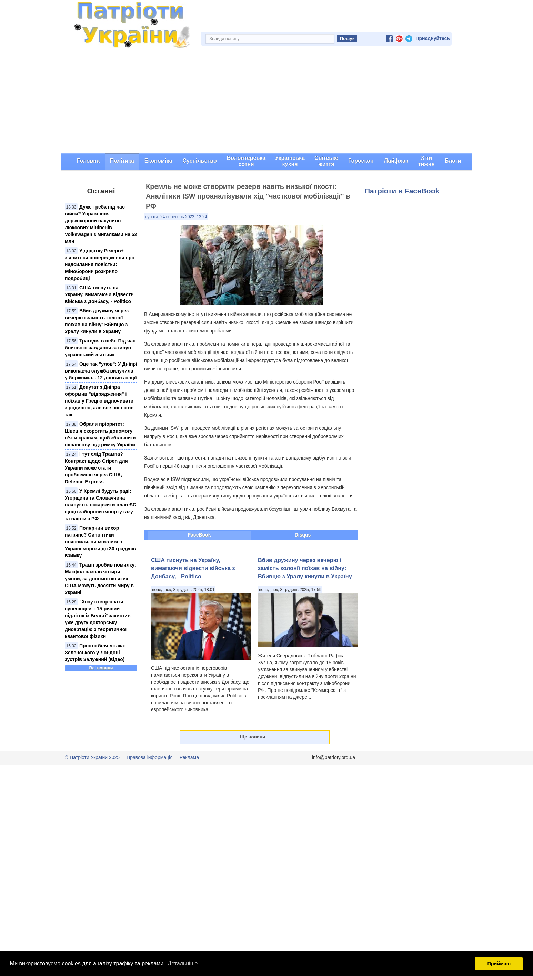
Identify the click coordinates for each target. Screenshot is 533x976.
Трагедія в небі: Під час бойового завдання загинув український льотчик (100, 347)
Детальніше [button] (183, 963)
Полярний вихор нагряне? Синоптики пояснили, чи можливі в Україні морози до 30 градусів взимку (100, 541)
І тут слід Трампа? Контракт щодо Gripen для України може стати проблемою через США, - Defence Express (96, 467)
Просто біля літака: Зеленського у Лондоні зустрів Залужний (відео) (95, 652)
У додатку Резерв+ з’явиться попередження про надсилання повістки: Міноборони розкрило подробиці (99, 264)
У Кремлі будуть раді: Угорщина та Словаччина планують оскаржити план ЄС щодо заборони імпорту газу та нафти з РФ (100, 504)
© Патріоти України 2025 (92, 757)
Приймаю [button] (499, 963)
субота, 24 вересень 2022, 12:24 (176, 216)
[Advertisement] (266, 101)
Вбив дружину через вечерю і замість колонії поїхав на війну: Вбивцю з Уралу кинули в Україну (305, 568)
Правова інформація (150, 757)
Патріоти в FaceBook (402, 191)
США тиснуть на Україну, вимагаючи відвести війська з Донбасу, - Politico (99, 294)
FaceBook (199, 535)
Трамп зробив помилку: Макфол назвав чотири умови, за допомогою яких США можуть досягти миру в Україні (100, 578)
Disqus (303, 535)
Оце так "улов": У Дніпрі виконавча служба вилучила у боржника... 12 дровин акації (101, 370)
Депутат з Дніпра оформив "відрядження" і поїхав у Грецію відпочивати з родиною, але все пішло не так (99, 400)
